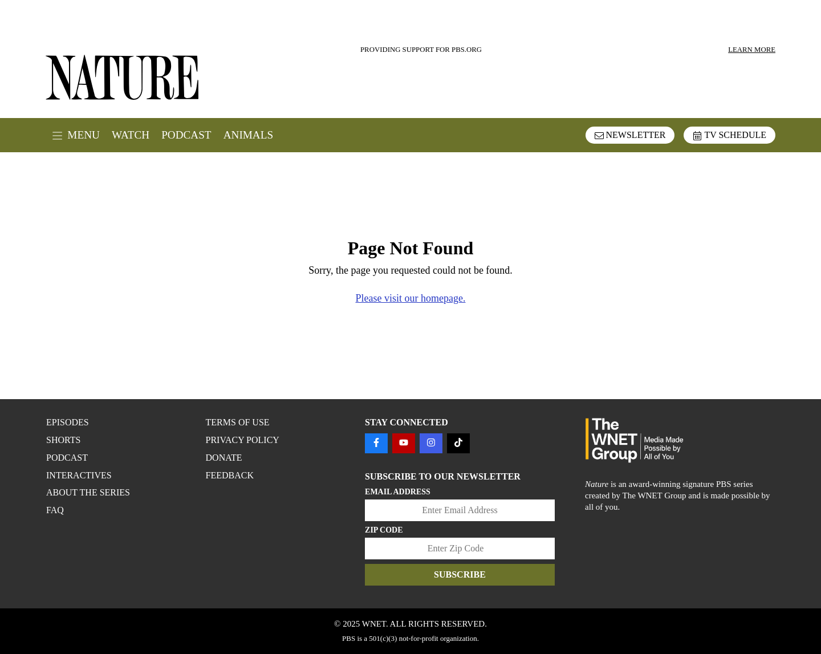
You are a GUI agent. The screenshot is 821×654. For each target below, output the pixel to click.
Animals (248, 135)
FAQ (55, 510)
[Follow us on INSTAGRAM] (431, 443)
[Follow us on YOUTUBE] (403, 443)
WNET (374, 623)
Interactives (79, 475)
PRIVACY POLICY (242, 440)
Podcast (186, 135)
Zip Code (384, 530)
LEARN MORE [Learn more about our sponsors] (751, 50)
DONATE (224, 457)
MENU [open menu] (76, 135)
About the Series (88, 492)
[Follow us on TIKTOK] (458, 443)
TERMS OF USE (238, 422)
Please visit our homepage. (411, 298)
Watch (130, 135)
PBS (348, 638)
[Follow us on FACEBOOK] (376, 443)
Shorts (63, 440)
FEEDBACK (230, 475)
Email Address (397, 492)
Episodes (67, 422)
